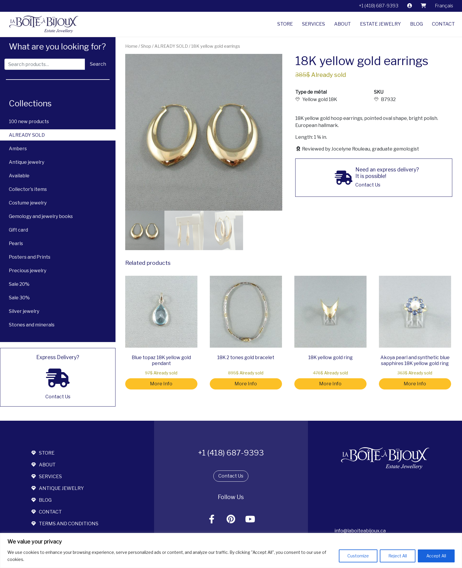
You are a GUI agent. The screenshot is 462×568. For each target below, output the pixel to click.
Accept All (436, 555)
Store (285, 24)
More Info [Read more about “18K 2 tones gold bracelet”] (246, 384)
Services (313, 24)
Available (19, 176)
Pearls (16, 243)
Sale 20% (19, 284)
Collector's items (28, 189)
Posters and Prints (29, 257)
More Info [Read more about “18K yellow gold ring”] (330, 384)
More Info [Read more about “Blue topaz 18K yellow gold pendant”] (161, 384)
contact (46, 512)
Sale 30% (19, 297)
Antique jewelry (26, 162)
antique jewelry (57, 488)
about (43, 465)
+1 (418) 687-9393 (378, 6)
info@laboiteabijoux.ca (360, 531)
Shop (146, 46)
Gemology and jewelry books (41, 216)
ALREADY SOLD (27, 135)
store (43, 453)
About (342, 24)
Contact (443, 24)
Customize (358, 555)
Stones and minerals (32, 325)
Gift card (18, 230)
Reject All (397, 555)
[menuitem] (444, 6)
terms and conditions (64, 523)
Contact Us (230, 476)
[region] (231, 550)
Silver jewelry (24, 311)
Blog (416, 24)
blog (41, 500)
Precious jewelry (27, 270)
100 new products (29, 121)
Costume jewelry (28, 203)
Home (131, 46)
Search (98, 64)
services (46, 476)
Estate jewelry (380, 24)
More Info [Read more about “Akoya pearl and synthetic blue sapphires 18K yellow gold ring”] (415, 384)
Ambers (18, 148)
